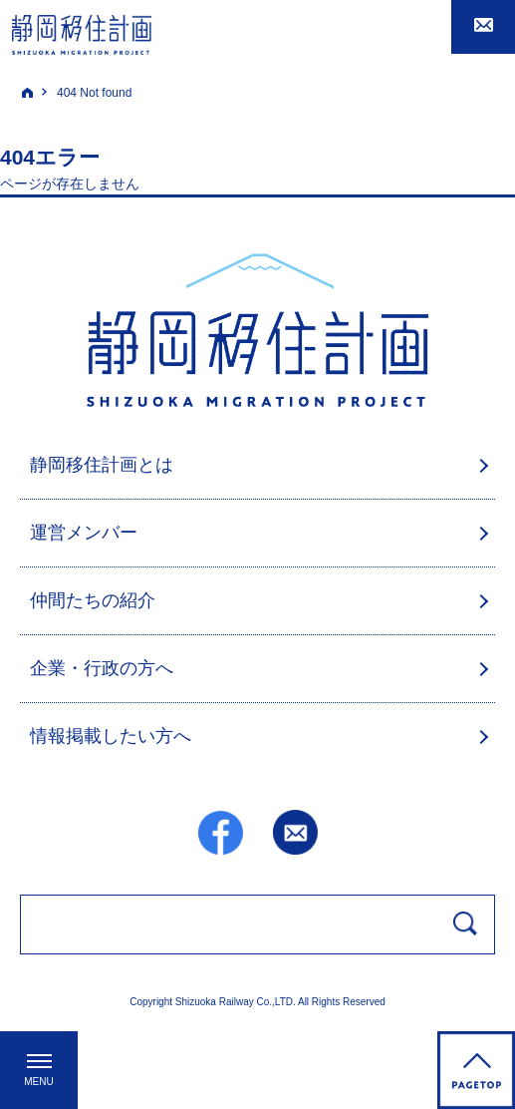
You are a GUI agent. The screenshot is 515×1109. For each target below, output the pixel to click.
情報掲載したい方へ (110, 736)
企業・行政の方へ (101, 668)
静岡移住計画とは (101, 465)
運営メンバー (83, 533)
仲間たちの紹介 (92, 600)
